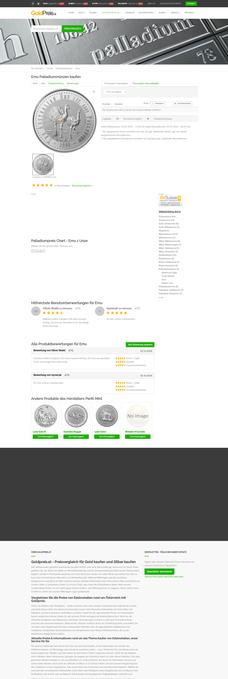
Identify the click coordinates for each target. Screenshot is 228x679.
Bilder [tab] (35, 83)
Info (43, 83)
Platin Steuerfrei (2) (168, 265)
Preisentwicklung (55, 83)
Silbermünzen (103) (168, 234)
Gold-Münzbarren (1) (169, 227)
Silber (94, 13)
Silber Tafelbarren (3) (169, 248)
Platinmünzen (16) (167, 255)
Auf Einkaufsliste (182, 103)
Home (71, 13)
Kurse (163, 13)
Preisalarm (158, 103)
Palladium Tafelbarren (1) (171, 289)
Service (175, 13)
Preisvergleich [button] (45, 437)
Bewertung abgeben (81, 185)
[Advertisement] (142, 42)
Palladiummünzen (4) (169, 268)
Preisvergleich (72, 28)
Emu (164, 279)
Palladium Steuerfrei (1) (170, 293)
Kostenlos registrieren (170, 4)
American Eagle (169, 272)
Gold (81, 13)
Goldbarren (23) (166, 220)
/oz (53, 4)
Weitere (111, 13)
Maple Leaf (167, 282)
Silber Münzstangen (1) (170, 244)
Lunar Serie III (39, 431)
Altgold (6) (164, 230)
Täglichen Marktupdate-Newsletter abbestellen (164, 576)
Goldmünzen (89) (167, 216)
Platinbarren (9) (166, 258)
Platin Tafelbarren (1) (169, 262)
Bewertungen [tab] (73, 83)
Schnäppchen (147, 13)
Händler (129, 13)
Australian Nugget (72, 431)
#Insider (190, 13)
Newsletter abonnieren (159, 571)
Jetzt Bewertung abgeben (140, 344)
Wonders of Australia (135, 431)
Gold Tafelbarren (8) (168, 223)
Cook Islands (168, 275)
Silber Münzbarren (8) (169, 241)
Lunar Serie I (100, 431)
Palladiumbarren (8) (168, 286)
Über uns (151, 4)
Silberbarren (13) (167, 237)
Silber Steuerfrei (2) (168, 251)
